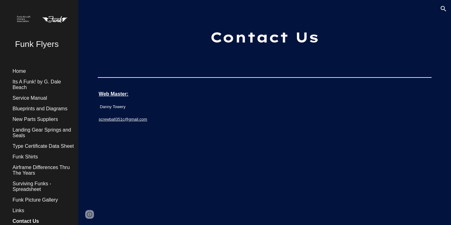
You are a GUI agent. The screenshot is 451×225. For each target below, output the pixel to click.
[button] (443, 8)
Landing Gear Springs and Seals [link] (42, 132)
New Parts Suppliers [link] (35, 119)
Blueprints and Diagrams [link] (40, 108)
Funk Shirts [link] (25, 156)
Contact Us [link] (26, 221)
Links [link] (18, 210)
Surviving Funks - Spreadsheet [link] (32, 186)
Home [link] (19, 71)
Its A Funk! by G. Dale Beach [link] (37, 84)
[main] (265, 37)
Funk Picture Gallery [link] (35, 199)
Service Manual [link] (30, 98)
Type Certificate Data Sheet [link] (43, 146)
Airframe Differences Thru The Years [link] (41, 170)
